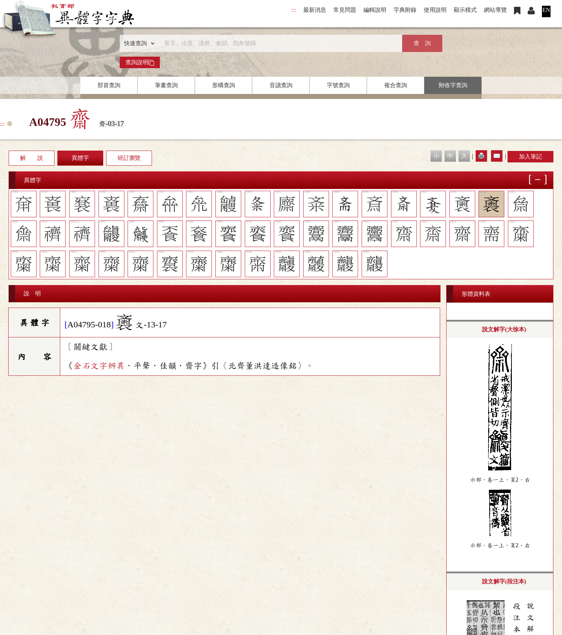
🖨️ (481, 156)
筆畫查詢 (166, 85)
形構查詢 (223, 85)
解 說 (31, 158)
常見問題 (344, 10)
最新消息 (314, 10)
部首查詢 (108, 85)
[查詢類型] (138, 43)
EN (546, 10)
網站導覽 (495, 10)
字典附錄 (405, 10)
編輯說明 (374, 10)
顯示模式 (465, 10)
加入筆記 (530, 156)
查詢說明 (139, 62)
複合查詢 (395, 85)
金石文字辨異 (99, 365)
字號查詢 (338, 85)
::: (293, 10)
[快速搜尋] (278, 43)
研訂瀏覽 (129, 158)
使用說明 (435, 10)
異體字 (80, 158)
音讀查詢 (281, 85)
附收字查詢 (453, 85)
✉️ (496, 156)
